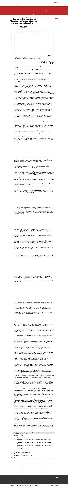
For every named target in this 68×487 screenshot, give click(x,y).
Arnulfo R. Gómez (23, 26)
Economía (20, 57)
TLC (41, 58)
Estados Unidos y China (30, 58)
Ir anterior (56, 18)
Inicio (13, 17)
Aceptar (56, 485)
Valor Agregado (27, 57)
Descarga (44, 388)
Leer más (37, 485)
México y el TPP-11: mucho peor (22, 448)
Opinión (16, 17)
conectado (23, 455)
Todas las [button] (17, 452)
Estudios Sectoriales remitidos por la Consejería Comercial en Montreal (32, 388)
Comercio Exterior (25, 58)
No (52, 485)
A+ (49, 55)
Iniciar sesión (56, 2)
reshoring (39, 58)
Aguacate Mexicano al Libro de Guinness (24, 437)
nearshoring (35, 58)
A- (48, 55)
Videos (35, 14)
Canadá (21, 58)
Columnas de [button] (25, 452)
